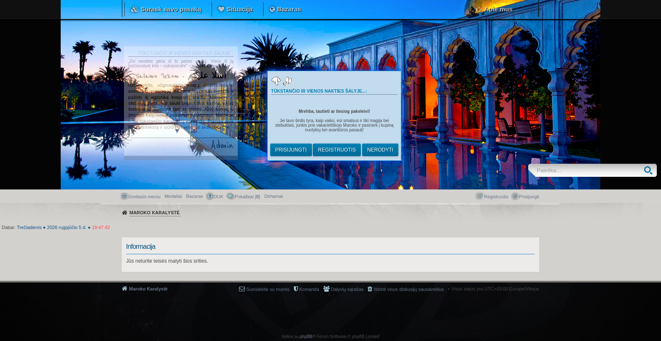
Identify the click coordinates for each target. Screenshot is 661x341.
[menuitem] (273, 196)
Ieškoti (650, 170)
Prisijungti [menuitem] (529, 196)
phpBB (306, 336)
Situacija (239, 9)
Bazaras (289, 9)
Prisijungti (291, 150)
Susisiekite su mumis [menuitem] (268, 289)
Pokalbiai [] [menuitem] (247, 196)
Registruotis (337, 150)
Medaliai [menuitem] (173, 196)
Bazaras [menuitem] (194, 196)
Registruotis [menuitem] (496, 196)
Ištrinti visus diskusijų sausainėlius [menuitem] (408, 289)
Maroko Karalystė (148, 288)
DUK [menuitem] (218, 196)
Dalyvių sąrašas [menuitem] (347, 289)
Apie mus (498, 9)
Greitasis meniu (144, 196)
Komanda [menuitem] (309, 289)
